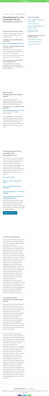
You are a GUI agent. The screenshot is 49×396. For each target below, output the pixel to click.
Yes (27, 388)
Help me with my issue (10, 213)
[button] (47, 1)
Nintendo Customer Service (34, 42)
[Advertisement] (14, 80)
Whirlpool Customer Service (34, 39)
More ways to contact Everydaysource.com (33, 30)
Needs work (32, 388)
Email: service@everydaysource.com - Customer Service (14, 43)
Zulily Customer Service (33, 44)
